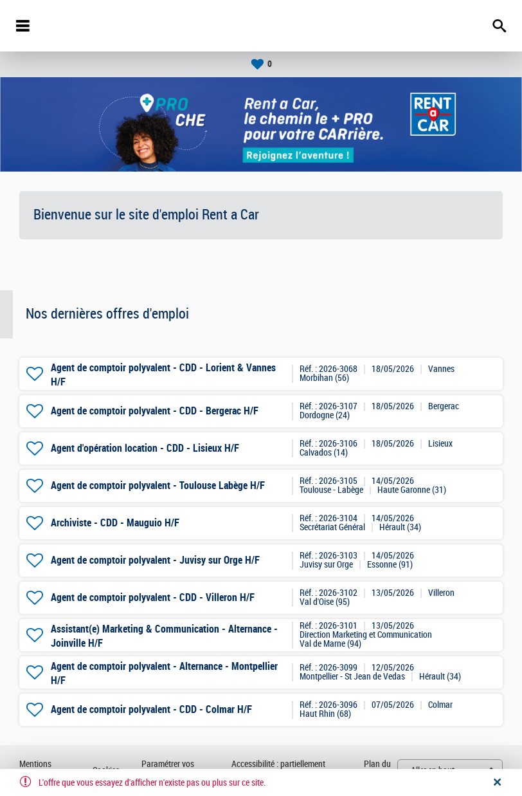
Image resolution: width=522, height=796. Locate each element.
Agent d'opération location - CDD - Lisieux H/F (145, 448)
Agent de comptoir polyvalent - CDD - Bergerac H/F (154, 411)
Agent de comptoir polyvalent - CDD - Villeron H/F (153, 597)
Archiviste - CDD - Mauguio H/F (115, 523)
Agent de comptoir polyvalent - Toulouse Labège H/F (158, 485)
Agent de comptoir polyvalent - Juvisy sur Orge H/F (155, 560)
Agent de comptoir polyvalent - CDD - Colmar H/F (151, 709)
